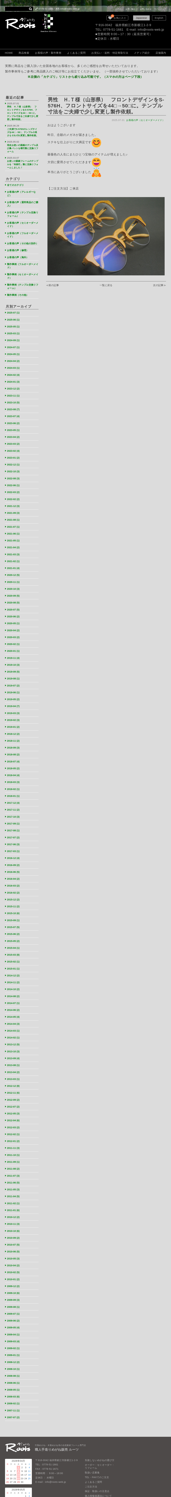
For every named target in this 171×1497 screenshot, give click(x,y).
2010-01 (14, 1250)
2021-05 (14, 531)
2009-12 (14, 1257)
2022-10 (14, 463)
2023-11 (14, 389)
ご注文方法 (91, 1454)
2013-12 (14, 1022)
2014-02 (14, 1015)
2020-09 (14, 585)
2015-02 (14, 941)
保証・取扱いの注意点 (97, 1458)
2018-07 (14, 746)
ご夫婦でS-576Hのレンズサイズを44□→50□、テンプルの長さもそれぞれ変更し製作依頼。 (22, 130)
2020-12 (14, 564)
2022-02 (14, 490)
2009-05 (14, 1297)
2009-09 (14, 1270)
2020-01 (14, 638)
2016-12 (14, 840)
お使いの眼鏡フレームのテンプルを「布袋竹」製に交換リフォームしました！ (22, 162)
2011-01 (14, 1183)
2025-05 (14, 322)
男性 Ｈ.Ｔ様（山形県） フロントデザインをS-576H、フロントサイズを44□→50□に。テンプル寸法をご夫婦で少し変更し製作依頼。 (22, 112)
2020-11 (14, 571)
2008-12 (14, 1331)
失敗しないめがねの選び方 (99, 1427)
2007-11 (14, 1378)
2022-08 (14, 470)
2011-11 (14, 1122)
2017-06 (14, 826)
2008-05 (14, 1358)
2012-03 (14, 1102)
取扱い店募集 (92, 1440)
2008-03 (14, 1364)
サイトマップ (160, 9)
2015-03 (14, 934)
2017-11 (14, 793)
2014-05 (14, 995)
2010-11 (14, 1196)
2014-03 (14, 1008)
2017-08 (14, 813)
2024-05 (14, 349)
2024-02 (14, 369)
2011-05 (14, 1163)
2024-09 (14, 336)
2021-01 (14, 558)
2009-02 (14, 1317)
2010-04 (14, 1237)
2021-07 (14, 517)
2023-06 (14, 416)
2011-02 (14, 1176)
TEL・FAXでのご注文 (97, 1444)
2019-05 (14, 685)
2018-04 (14, 759)
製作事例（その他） (19, 291)
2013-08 (14, 1042)
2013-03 (14, 1055)
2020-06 (14, 605)
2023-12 (14, 383)
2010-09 (14, 1210)
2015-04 (14, 927)
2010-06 (14, 1223)
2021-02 (14, 551)
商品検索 (24, 52)
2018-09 (14, 732)
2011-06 (14, 1156)
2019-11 (14, 645)
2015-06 (14, 914)
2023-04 (14, 430)
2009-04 (14, 1304)
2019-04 (14, 692)
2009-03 (14, 1311)
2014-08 (14, 974)
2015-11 (14, 887)
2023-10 (14, 396)
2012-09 (14, 1075)
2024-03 (14, 363)
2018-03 (14, 766)
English (159, 18)
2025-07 (14, 309)
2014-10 (14, 968)
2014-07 (14, 981)
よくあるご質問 (76, 52)
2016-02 (14, 874)
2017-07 (14, 820)
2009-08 (14, 1277)
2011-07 (14, 1149)
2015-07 (14, 907)
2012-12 (14, 1062)
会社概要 (90, 1468)
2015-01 (14, 948)
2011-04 (14, 1169)
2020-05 (14, 611)
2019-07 (14, 672)
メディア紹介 (142, 52)
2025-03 (14, 329)
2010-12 (14, 1189)
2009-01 (14, 1324)
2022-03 (14, 484)
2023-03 (14, 436)
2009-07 (14, 1284)
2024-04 (14, 356)
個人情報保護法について (98, 1463)
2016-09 (14, 847)
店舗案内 (161, 52)
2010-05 (14, 1230)
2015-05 (14, 921)
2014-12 (14, 954)
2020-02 (14, 632)
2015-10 (14, 894)
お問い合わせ (146, 9)
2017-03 (14, 833)
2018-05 (14, 753)
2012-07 (14, 1082)
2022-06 (14, 477)
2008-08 (14, 1344)
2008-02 (14, 1371)
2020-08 (14, 591)
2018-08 (14, 739)
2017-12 (14, 786)
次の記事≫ (159, 285)
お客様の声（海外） (19, 255)
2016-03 (14, 867)
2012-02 (14, 1109)
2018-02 (14, 773)
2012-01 (14, 1116)
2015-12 (14, 880)
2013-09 (14, 1035)
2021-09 (14, 504)
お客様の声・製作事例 (48, 52)
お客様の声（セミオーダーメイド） (145, 120)
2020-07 (14, 598)
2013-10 (14, 1028)
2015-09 (14, 900)
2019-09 (14, 658)
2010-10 (14, 1203)
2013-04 (14, 1048)
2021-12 (14, 497)
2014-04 (14, 1001)
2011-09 (14, 1136)
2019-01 (14, 712)
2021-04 (14, 537)
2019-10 (14, 652)
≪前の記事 (52, 285)
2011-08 (14, 1142)
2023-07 (14, 410)
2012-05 (14, 1089)
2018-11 (14, 726)
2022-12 (14, 457)
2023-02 (14, 443)
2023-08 (14, 403)
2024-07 (14, 342)
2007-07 (14, 1385)
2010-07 (14, 1216)
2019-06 (14, 679)
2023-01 (14, 450)
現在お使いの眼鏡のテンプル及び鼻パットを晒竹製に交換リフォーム (22, 147)
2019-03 (14, 699)
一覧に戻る (106, 285)
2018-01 (14, 779)
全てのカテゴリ (16, 182)
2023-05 (14, 423)
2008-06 (14, 1351)
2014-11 (14, 961)
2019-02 (14, 706)
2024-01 (14, 376)
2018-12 (14, 719)
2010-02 (14, 1243)
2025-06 (14, 316)
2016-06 (14, 853)
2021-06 (14, 524)
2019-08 (14, 665)
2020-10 (14, 578)
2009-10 (14, 1263)
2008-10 (14, 1338)
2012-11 (14, 1069)
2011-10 (14, 1129)
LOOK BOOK (92, 1472)
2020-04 (14, 618)
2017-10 (14, 800)
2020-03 (14, 625)
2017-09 (14, 806)
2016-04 (14, 860)
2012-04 (14, 1095)
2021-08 (14, 510)
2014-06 (14, 988)
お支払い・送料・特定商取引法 (109, 52)
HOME (9, 52)
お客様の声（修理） (19, 248)
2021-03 (14, 544)
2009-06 (14, 1290)
